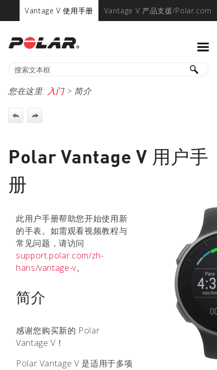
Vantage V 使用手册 (59, 10)
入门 (55, 91)
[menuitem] (59, 10)
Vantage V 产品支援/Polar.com (158, 10)
